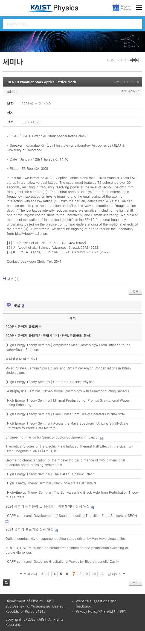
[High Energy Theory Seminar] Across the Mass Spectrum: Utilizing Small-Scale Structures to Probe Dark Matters (66, 425)
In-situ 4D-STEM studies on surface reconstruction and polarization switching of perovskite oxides (66, 550)
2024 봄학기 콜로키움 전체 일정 (29, 529)
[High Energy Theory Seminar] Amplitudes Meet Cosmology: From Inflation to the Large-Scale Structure (67, 347)
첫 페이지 (28, 574)
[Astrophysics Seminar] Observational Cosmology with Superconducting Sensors (67, 391)
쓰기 (135, 582)
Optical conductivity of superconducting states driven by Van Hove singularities (65, 538)
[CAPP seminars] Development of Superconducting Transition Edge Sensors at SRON (71, 515)
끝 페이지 (116, 574)
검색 (6, 582)
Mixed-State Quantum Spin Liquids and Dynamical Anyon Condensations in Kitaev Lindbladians (68, 370)
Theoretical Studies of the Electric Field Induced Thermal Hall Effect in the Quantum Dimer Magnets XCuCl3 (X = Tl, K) (69, 448)
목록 (135, 291)
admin (11, 91)
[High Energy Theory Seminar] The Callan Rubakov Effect (49, 474)
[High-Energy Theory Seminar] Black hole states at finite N (50, 483)
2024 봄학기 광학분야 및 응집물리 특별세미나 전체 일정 (47, 506)
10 (93, 574)
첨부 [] (13, 278)
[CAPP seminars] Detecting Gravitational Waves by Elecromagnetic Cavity (62, 561)
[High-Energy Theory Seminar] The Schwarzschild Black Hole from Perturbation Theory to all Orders (72, 494)
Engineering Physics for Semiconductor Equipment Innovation (52, 437)
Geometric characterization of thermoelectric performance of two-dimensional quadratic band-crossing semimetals (65, 462)
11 (101, 574)
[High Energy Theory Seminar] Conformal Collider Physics (49, 381)
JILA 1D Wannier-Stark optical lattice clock (41, 81)
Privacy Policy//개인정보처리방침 (101, 611)
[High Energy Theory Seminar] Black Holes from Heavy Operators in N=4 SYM (65, 413)
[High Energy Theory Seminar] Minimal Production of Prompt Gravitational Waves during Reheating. (67, 402)
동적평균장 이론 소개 (21, 358)
